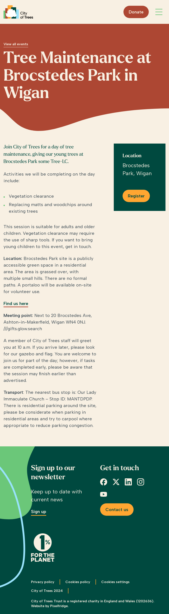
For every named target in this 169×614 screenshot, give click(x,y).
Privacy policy (42, 582)
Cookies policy (77, 582)
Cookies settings (115, 582)
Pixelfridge (59, 606)
